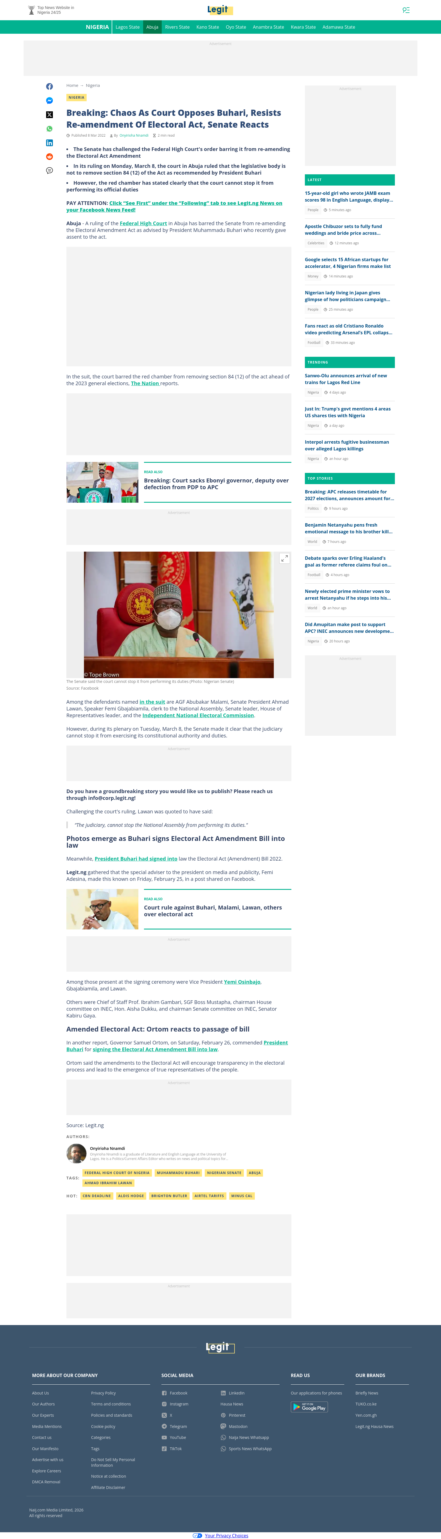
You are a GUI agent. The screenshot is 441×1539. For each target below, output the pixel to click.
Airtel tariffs (209, 1195)
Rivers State (177, 27)
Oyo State (236, 27)
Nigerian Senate (224, 1172)
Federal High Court (143, 223)
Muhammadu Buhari (178, 1172)
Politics (313, 508)
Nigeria (97, 27)
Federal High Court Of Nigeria (117, 1172)
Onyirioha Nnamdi (134, 135)
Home (72, 85)
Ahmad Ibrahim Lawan (108, 1183)
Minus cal (242, 1195)
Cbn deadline (97, 1195)
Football (314, 342)
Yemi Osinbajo (242, 981)
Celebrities (316, 243)
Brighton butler (169, 1195)
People (313, 209)
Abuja (153, 27)
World (312, 541)
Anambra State (268, 27)
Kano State (208, 27)
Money (313, 276)
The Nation (145, 383)
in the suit (152, 701)
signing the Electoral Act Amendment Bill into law (155, 1049)
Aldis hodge (131, 1195)
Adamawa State (339, 27)
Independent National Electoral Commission (198, 715)
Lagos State (128, 27)
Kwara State (303, 27)
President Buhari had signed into (136, 858)
